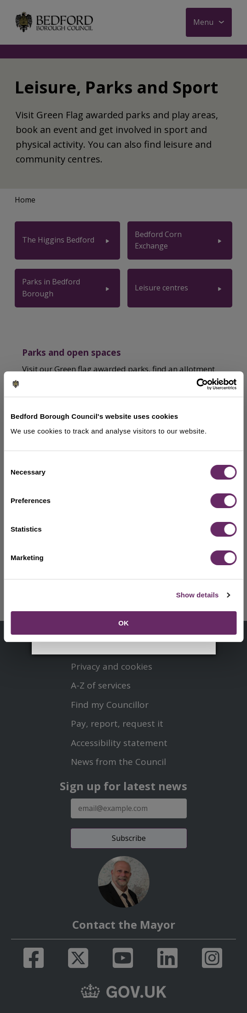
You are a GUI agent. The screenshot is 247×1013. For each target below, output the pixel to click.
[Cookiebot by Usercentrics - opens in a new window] (196, 384)
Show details (197, 595)
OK (123, 623)
